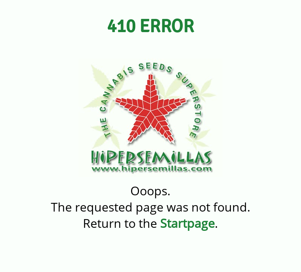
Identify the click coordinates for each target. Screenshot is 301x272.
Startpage (187, 223)
